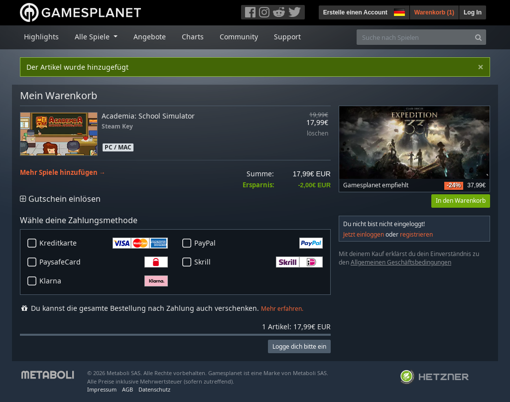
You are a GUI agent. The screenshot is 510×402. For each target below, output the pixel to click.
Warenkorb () (434, 12)
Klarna (103, 280)
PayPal (258, 243)
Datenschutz (154, 389)
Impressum (102, 389)
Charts (193, 36)
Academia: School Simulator (148, 116)
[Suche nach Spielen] (414, 37)
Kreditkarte (103, 243)
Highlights (41, 36)
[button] (398, 11)
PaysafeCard (103, 262)
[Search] (478, 37)
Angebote (149, 36)
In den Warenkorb (461, 200)
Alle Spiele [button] (93, 36)
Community (239, 36)
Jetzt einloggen (363, 234)
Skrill (258, 262)
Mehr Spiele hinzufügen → (63, 172)
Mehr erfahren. (282, 308)
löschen (317, 134)
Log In (473, 12)
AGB (127, 389)
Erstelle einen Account (355, 12)
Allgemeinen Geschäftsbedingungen (401, 262)
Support (287, 36)
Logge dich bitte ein (299, 346)
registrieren (416, 234)
